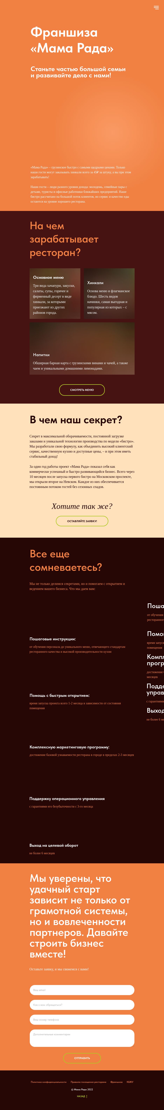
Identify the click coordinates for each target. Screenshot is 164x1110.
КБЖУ (130, 1082)
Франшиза (116, 1082)
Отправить (82, 1058)
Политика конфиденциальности (49, 1082)
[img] (11, 9)
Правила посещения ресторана (88, 1082)
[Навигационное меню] (156, 7)
